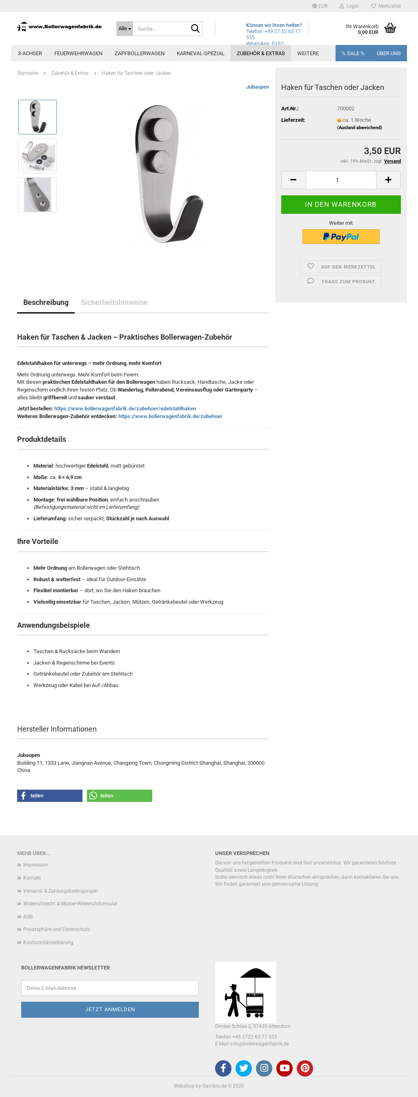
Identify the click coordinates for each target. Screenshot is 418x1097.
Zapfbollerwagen (140, 53)
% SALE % (353, 53)
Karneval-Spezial (201, 53)
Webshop (184, 1086)
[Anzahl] (341, 180)
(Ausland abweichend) (359, 127)
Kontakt (32, 878)
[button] (320, 6)
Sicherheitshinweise (114, 302)
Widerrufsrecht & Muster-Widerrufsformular (70, 904)
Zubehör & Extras (261, 53)
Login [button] (349, 6)
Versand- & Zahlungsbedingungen (60, 891)
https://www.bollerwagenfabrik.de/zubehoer (170, 416)
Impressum (35, 865)
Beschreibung (46, 302)
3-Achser (30, 53)
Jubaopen (257, 87)
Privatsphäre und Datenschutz (56, 929)
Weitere (308, 53)
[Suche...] (124, 28)
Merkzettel (386, 6)
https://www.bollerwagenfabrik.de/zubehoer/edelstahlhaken (125, 408)
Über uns (389, 53)
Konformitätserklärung (48, 942)
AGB (28, 917)
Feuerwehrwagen (78, 53)
